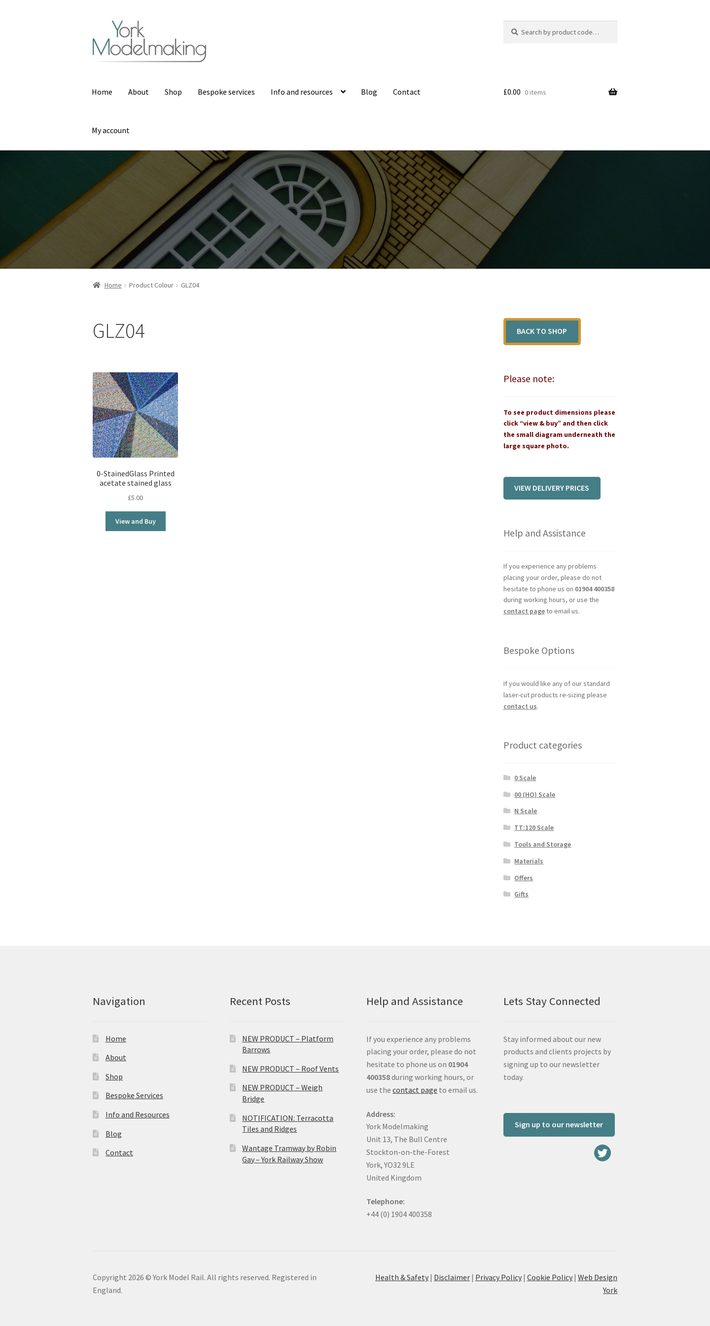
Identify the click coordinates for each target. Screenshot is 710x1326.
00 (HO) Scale (534, 794)
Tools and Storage (542, 844)
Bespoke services (226, 92)
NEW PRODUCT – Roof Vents (290, 1069)
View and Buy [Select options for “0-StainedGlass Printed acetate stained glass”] (135, 521)
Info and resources (302, 92)
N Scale (525, 810)
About (138, 92)
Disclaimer (452, 1277)
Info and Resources (138, 1114)
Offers (523, 877)
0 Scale (525, 777)
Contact (407, 92)
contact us (520, 706)
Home (102, 92)
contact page (524, 611)
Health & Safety (401, 1277)
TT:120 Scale (534, 827)
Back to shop (542, 331)
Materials (528, 861)
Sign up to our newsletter (559, 1124)
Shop (173, 92)
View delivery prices (551, 488)
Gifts (521, 894)
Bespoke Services (134, 1095)
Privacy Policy (498, 1277)
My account (111, 130)
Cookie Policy (549, 1277)
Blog (369, 92)
